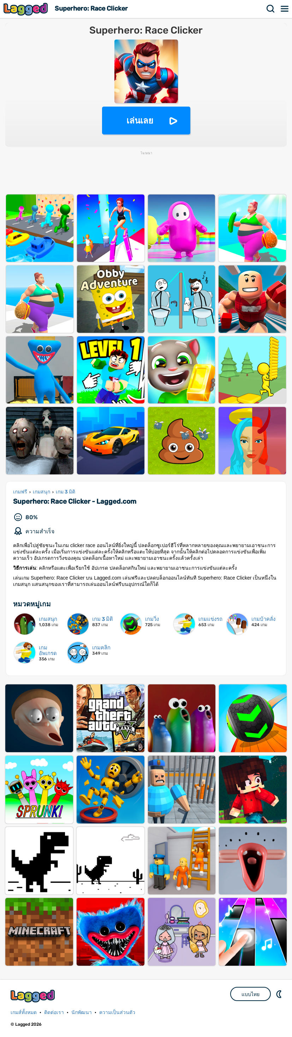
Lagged (26, 9)
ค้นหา (271, 9)
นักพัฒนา (81, 1012)
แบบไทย (251, 994)
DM (280, 994)
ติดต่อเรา (54, 1012)
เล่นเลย (139, 120)
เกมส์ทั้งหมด (24, 1012)
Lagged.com (33, 996)
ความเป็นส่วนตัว (117, 1012)
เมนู (285, 9)
